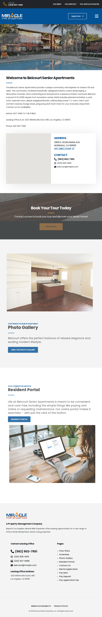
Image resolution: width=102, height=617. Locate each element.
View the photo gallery (23, 354)
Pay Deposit (65, 576)
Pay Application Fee (69, 580)
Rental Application (68, 569)
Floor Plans (64, 551)
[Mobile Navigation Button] (96, 16)
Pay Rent (63, 572)
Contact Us (65, 565)
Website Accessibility (41, 606)
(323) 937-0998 (20, 561)
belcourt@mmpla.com (67, 166)
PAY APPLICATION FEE (89, 4)
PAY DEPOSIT (70, 4)
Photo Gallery (66, 558)
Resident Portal (66, 561)
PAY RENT (57, 4)
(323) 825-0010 (64, 163)
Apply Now (77, 16)
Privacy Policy (61, 606)
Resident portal (19, 423)
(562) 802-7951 (66, 159)
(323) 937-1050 (15, 5)
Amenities (64, 554)
